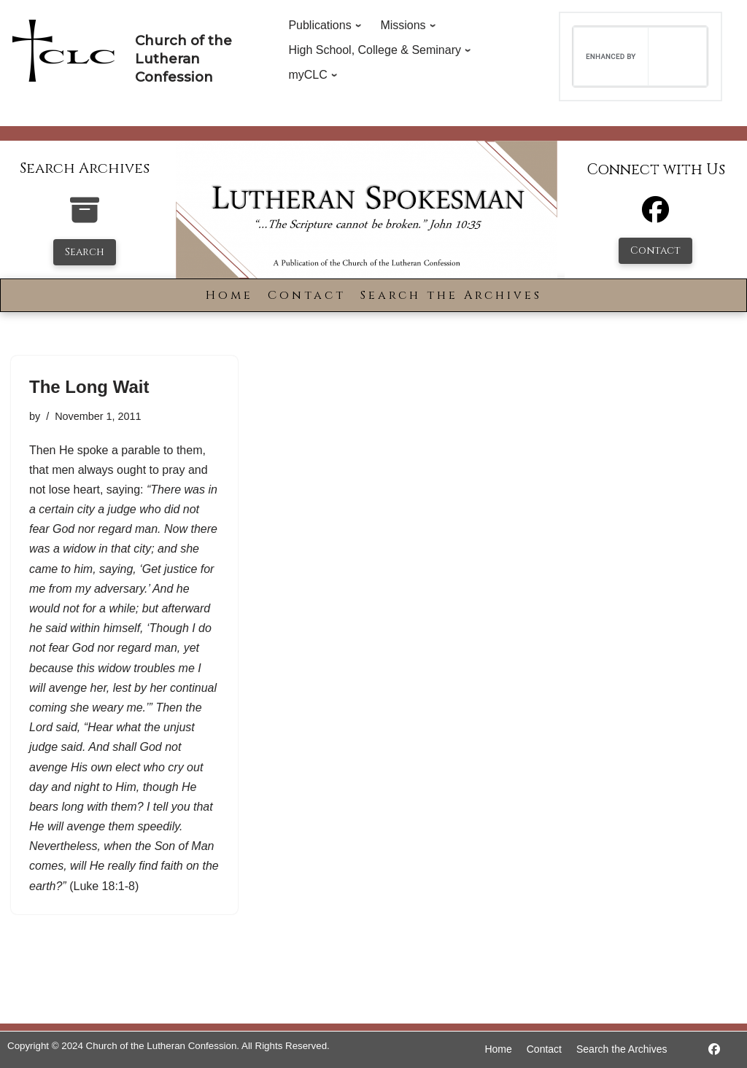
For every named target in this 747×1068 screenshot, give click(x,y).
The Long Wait (89, 387)
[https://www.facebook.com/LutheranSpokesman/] (714, 1049)
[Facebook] (655, 216)
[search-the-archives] (84, 218)
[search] (611, 56)
